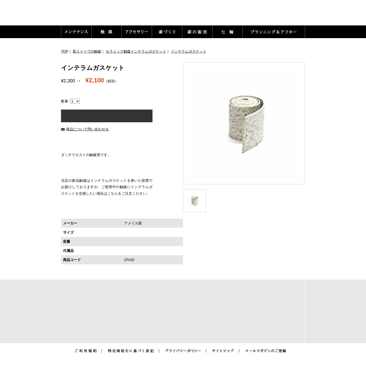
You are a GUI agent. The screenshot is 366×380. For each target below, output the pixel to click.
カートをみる (284, 15)
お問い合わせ (239, 15)
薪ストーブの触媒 (87, 51)
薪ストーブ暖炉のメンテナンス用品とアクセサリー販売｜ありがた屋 (94, 14)
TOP (64, 51)
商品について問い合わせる (85, 129)
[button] (76, 31)
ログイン (208, 15)
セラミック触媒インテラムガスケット (136, 51)
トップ (182, 15)
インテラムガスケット (188, 51)
